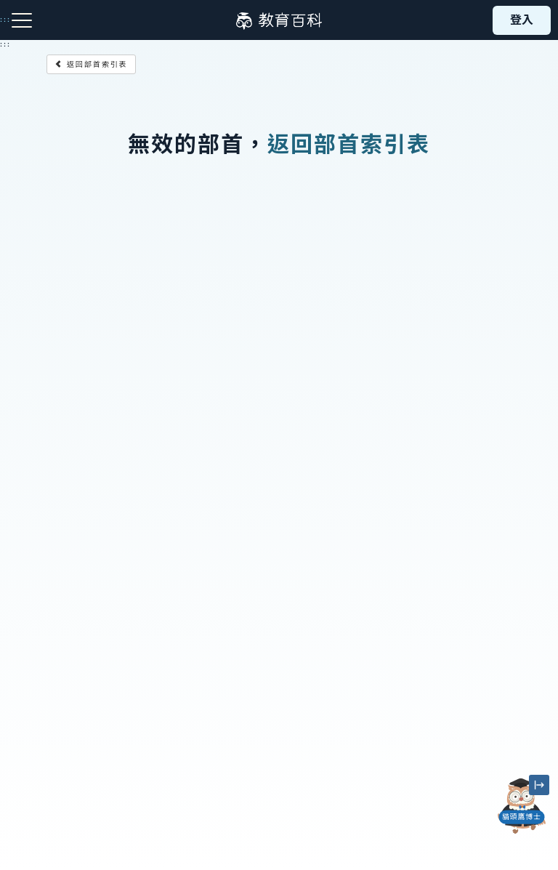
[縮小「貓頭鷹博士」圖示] (539, 785)
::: (5, 44)
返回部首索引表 (91, 64)
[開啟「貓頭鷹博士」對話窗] (521, 806)
